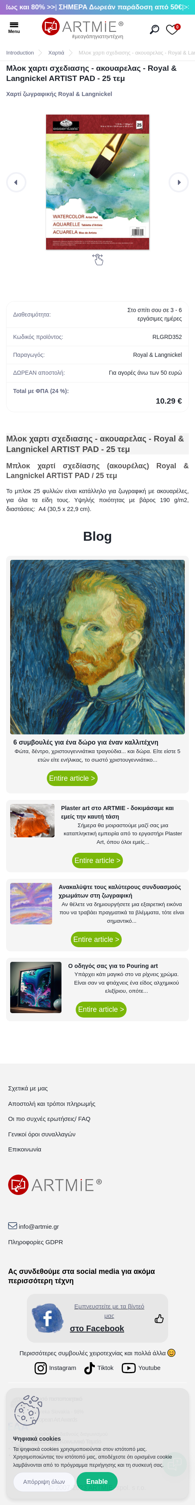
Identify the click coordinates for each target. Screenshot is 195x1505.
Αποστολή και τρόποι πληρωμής (51, 1103)
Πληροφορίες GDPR (35, 1242)
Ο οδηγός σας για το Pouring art (113, 966)
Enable (96, 1481)
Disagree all (44, 1482)
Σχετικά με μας (28, 1088)
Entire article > (72, 778)
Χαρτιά (56, 53)
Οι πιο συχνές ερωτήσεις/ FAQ (49, 1118)
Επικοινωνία (24, 1149)
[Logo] (82, 28)
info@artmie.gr (39, 1226)
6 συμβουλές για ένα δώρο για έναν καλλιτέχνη (85, 742)
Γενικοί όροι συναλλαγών (41, 1134)
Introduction (20, 53)
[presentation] (16, 182)
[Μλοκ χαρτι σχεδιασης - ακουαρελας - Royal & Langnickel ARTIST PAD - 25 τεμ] (97, 182)
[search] (154, 29)
